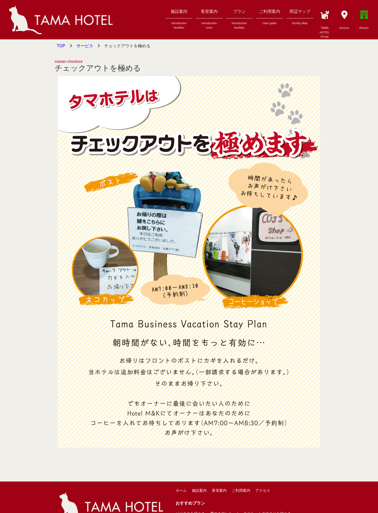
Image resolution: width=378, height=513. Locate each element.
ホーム (181, 490)
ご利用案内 (269, 18)
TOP (61, 46)
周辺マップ (299, 18)
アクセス (262, 490)
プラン (239, 20)
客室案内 (209, 20)
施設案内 (179, 20)
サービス (84, 46)
